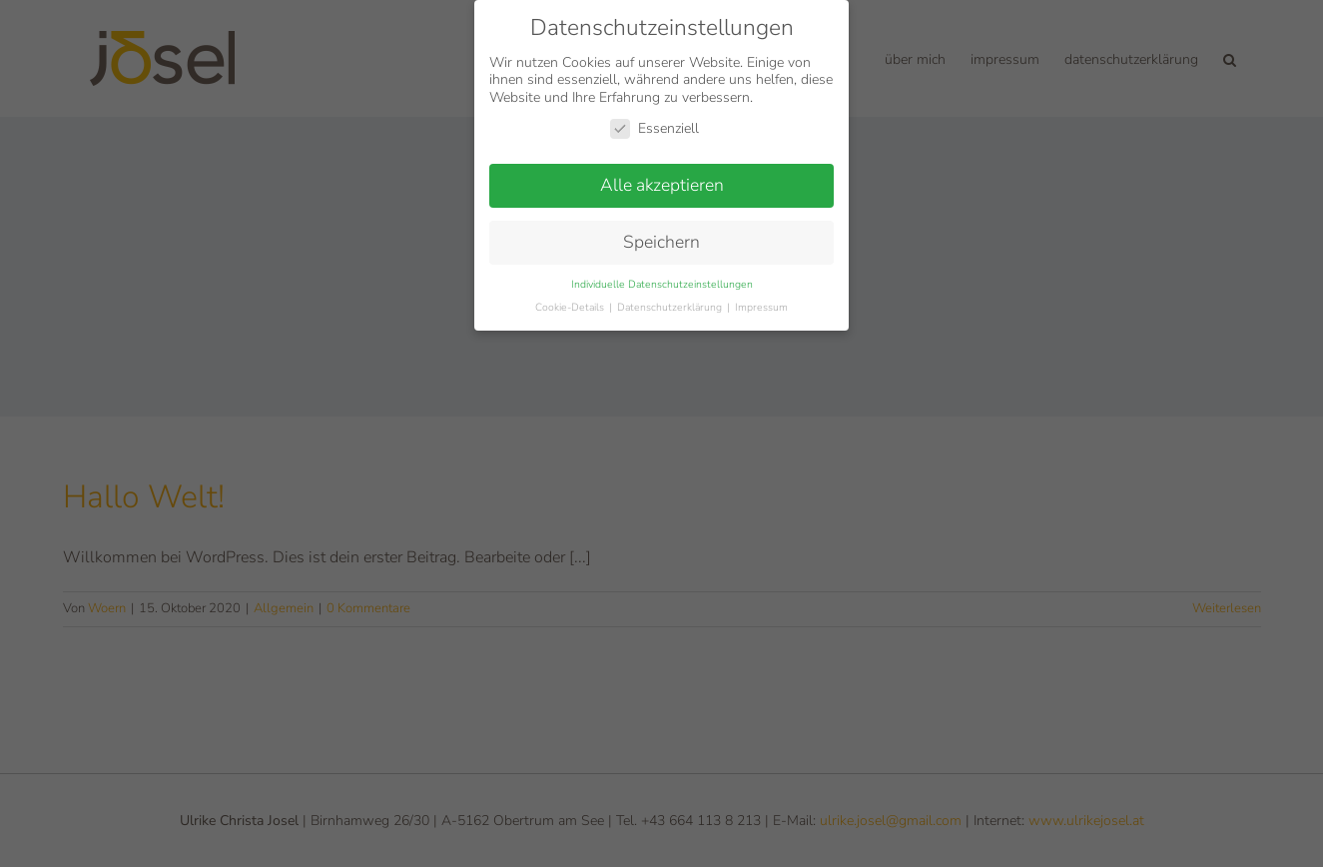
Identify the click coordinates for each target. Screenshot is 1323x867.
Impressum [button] (761, 306)
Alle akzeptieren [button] (662, 185)
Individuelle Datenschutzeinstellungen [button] (662, 283)
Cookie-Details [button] (571, 306)
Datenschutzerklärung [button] (671, 306)
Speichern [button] (661, 242)
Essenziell (654, 128)
